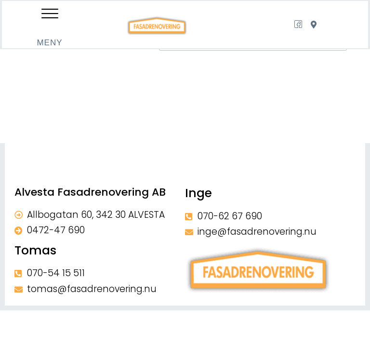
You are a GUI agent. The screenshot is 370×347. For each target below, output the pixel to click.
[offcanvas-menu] (49, 15)
